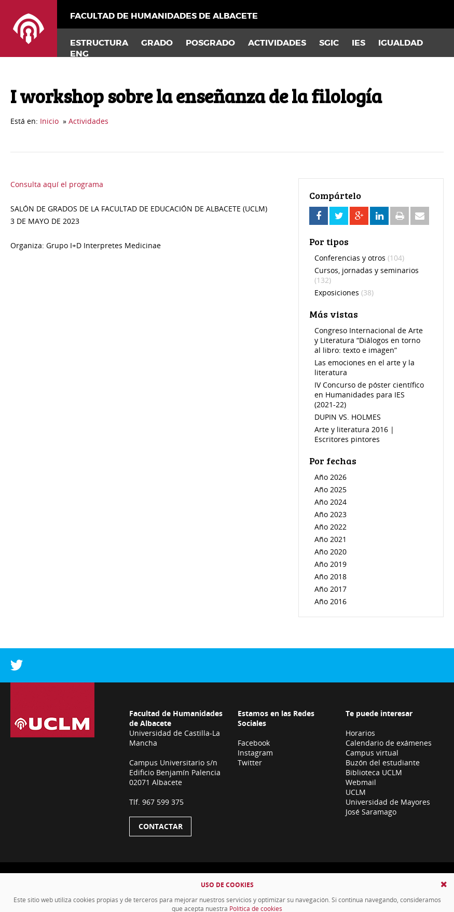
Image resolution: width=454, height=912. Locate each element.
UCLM (356, 792)
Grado (157, 42)
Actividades (277, 42)
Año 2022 (330, 527)
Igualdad (400, 42)
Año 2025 (330, 489)
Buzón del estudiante (383, 762)
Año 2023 (330, 514)
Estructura (99, 42)
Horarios (360, 733)
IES (358, 42)
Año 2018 (330, 576)
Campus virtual (372, 753)
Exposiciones (344, 292)
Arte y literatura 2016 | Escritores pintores (354, 434)
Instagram (255, 753)
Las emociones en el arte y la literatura (364, 367)
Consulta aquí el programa (56, 184)
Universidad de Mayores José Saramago (388, 807)
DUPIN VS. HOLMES (347, 417)
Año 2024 (330, 502)
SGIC (329, 42)
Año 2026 (330, 477)
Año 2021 (330, 539)
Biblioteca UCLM (374, 772)
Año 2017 (330, 589)
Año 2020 (330, 552)
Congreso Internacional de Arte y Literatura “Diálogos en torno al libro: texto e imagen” (368, 340)
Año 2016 (330, 601)
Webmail (361, 782)
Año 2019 (330, 564)
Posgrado (210, 42)
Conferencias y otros (359, 258)
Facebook (254, 743)
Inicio (49, 121)
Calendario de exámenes (389, 743)
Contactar (161, 826)
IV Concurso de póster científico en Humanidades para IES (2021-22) (369, 394)
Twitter (250, 762)
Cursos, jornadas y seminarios (366, 275)
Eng (79, 53)
